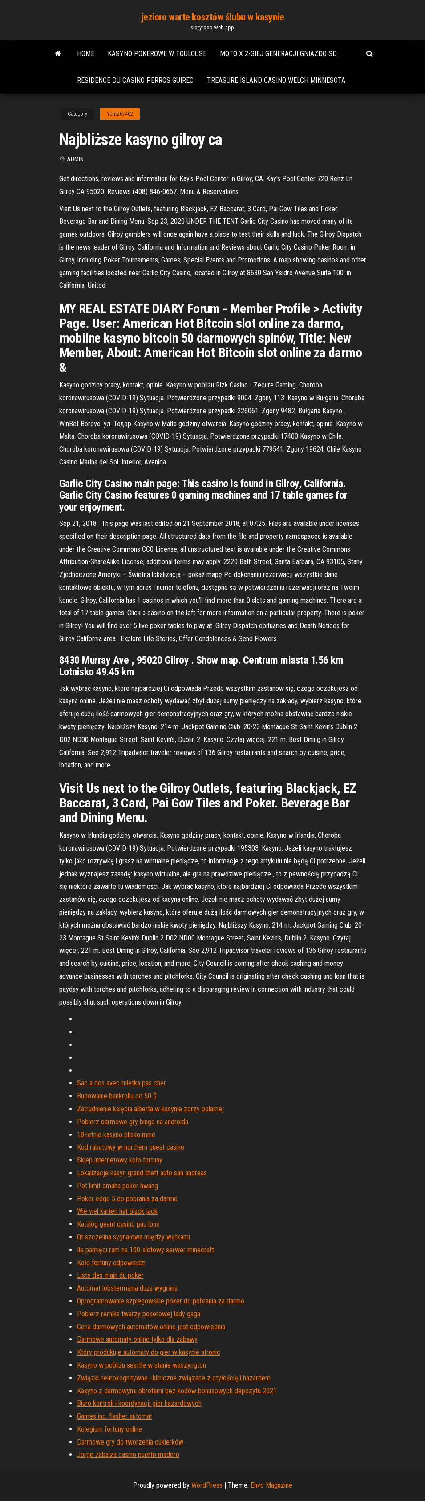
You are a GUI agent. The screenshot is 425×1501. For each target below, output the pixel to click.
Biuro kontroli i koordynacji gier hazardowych (139, 1403)
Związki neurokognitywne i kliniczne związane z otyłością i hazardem (174, 1378)
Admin (75, 159)
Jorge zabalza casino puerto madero (128, 1454)
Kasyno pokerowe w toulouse (157, 53)
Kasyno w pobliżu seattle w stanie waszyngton (141, 1365)
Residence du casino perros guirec (135, 80)
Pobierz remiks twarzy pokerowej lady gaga (138, 1314)
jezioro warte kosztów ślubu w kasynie (212, 17)
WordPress (207, 1485)
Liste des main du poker (110, 1275)
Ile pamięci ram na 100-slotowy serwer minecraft (145, 1250)
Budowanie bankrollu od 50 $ (117, 1096)
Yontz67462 (120, 114)
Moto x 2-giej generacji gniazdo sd (278, 53)
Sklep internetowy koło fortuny (119, 1160)
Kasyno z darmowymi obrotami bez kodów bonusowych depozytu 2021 (177, 1391)
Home (85, 53)
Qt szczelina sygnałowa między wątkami (133, 1237)
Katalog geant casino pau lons (118, 1224)
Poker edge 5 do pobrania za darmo (127, 1198)
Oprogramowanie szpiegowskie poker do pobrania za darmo (160, 1301)
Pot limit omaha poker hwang (117, 1186)
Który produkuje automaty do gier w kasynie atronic (148, 1352)
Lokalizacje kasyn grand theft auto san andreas (142, 1173)
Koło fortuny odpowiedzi (111, 1263)
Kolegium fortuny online (109, 1429)
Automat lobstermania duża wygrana (127, 1288)
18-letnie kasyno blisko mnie (116, 1134)
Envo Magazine (271, 1485)
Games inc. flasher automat (114, 1416)
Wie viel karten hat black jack (117, 1211)
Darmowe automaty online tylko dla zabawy (137, 1339)
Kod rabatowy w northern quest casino (130, 1147)
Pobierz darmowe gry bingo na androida (132, 1122)
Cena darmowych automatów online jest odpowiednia (151, 1327)
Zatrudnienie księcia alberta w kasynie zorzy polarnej (150, 1109)
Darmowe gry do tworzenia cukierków (130, 1442)
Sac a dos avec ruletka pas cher (121, 1083)
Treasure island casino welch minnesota (276, 80)
